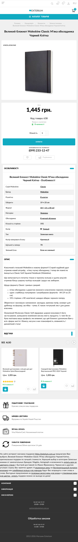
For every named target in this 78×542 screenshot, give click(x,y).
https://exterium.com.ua (45, 454)
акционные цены (42, 468)
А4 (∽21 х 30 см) (47, 208)
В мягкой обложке (48, 218)
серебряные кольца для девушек (27, 471)
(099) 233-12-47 (39, 150)
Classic (43, 187)
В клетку (44, 197)
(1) (14, 381)
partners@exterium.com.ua (39, 508)
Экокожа (44, 213)
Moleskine (44, 192)
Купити (39, 142)
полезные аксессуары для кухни (45, 473)
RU (74, 3)
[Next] (74, 342)
